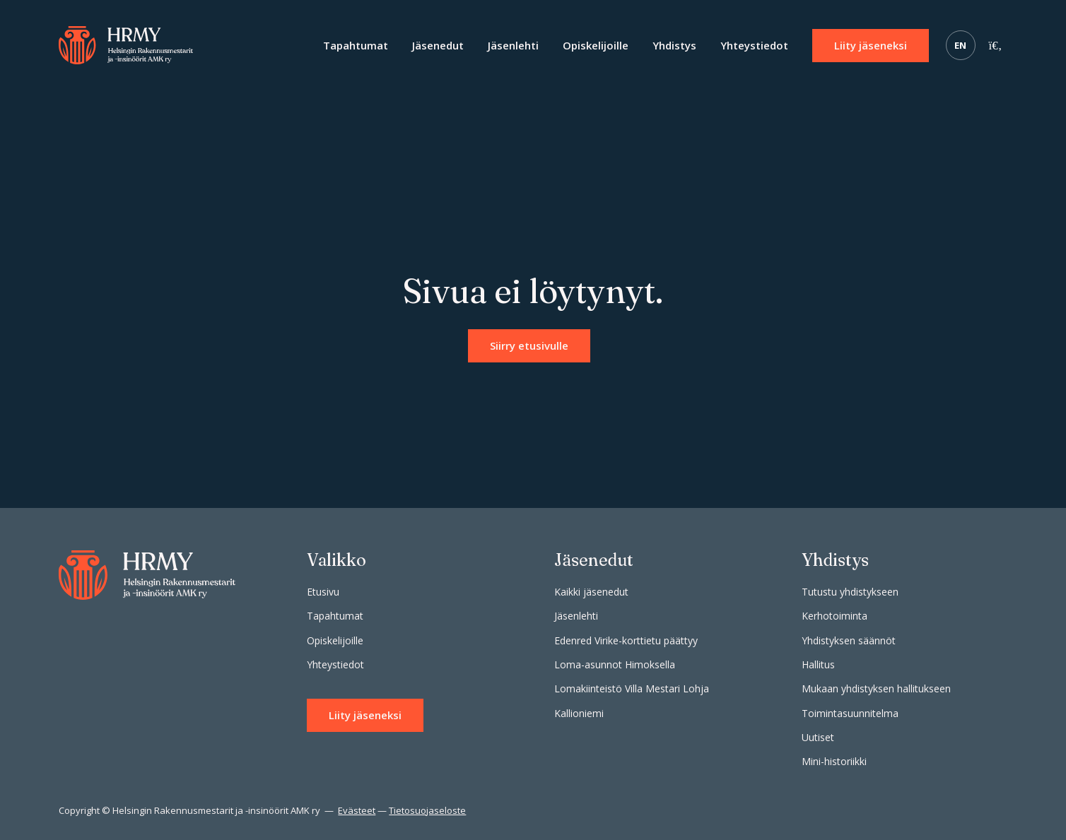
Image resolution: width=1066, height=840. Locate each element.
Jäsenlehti (513, 45)
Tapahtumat (355, 45)
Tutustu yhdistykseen (850, 591)
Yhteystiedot (754, 45)
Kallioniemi (579, 713)
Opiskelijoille (595, 45)
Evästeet (356, 810)
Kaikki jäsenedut (591, 591)
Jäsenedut (438, 45)
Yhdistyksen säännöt (849, 640)
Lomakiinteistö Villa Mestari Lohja (631, 688)
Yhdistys (674, 45)
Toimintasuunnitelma (850, 713)
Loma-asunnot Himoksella (614, 664)
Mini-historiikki (834, 761)
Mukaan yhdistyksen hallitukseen (876, 688)
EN (960, 45)
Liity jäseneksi (870, 45)
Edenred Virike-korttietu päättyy (626, 640)
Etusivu (323, 591)
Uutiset (818, 737)
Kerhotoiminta (834, 615)
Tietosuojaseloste (427, 810)
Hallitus (818, 664)
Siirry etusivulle (529, 345)
